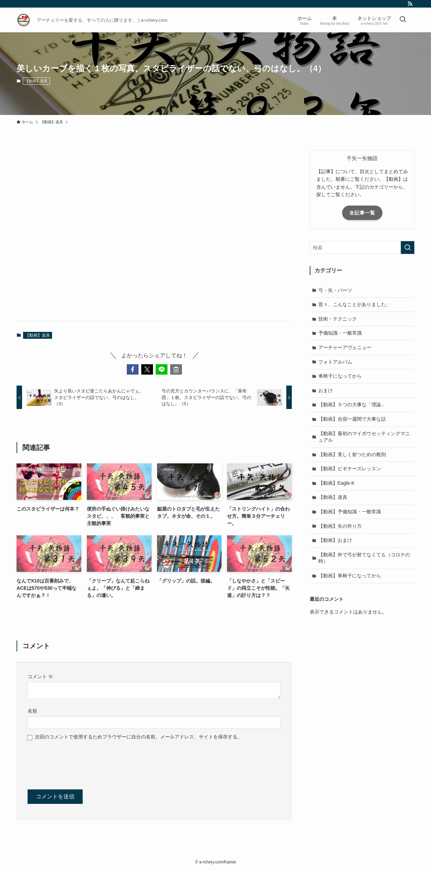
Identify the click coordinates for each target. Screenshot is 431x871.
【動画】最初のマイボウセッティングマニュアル (364, 437)
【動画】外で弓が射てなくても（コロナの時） (364, 558)
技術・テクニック (337, 319)
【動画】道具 (36, 81)
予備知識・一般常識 (340, 333)
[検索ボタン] (402, 20)
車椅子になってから (340, 376)
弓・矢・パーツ (335, 290)
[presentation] (80, 763)
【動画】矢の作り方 (340, 526)
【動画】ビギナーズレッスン (349, 468)
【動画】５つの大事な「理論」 (352, 404)
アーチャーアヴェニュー (344, 347)
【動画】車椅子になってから (349, 575)
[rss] (410, 4)
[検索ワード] (362, 247)
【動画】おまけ (335, 540)
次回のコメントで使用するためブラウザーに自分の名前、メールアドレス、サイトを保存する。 (138, 736)
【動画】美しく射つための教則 (352, 454)
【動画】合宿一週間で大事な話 (352, 419)
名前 (32, 711)
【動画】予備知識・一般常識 (349, 511)
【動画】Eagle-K (336, 483)
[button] (132, 369)
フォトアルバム (335, 362)
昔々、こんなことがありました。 (354, 304)
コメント (40, 676)
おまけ (325, 390)
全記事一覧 (362, 213)
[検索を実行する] (407, 247)
